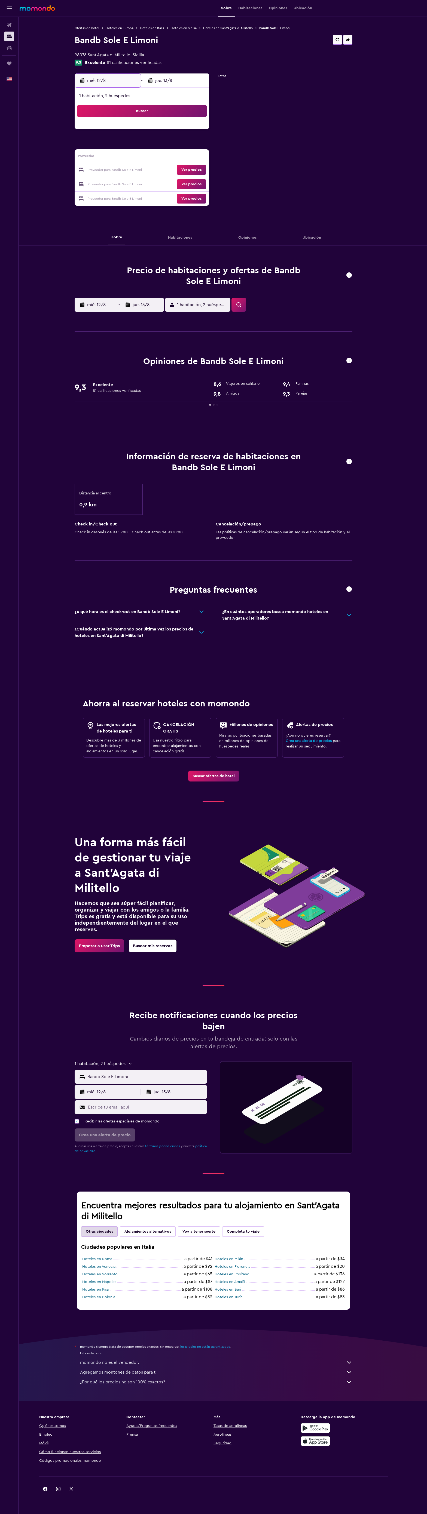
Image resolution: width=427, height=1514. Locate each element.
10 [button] (126, 157)
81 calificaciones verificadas (143, 62)
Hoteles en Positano (241, 1274)
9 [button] (204, 144)
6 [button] (165, 144)
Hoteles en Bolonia (108, 1297)
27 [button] (165, 183)
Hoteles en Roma (107, 1259)
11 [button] (139, 157)
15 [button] (192, 157)
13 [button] (165, 157)
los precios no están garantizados (214, 1346)
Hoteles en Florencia (242, 1267)
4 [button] (139, 144)
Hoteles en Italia (162, 28)
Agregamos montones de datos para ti (226, 1372)
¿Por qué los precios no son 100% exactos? (226, 1382)
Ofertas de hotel (96, 28)
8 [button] (191, 144)
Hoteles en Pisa (105, 1289)
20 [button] (165, 170)
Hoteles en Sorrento (109, 1274)
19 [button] (152, 170)
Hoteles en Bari (237, 1289)
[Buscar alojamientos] (9, 36)
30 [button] (204, 183)
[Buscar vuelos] (9, 25)
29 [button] (191, 183)
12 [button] (152, 157)
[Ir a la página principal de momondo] (37, 8)
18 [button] (139, 170)
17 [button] (126, 170)
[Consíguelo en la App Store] (334, 1441)
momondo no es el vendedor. (226, 1362)
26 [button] (152, 183)
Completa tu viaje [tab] (252, 1231)
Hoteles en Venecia (108, 1267)
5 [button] (152, 144)
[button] (9, 8)
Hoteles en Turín (238, 1297)
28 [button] (178, 183)
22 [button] (191, 170)
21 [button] (178, 170)
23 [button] (204, 170)
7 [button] (178, 144)
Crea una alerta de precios (318, 741)
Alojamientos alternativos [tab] (157, 1231)
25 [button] (139, 183)
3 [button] (126, 144)
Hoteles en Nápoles (109, 1282)
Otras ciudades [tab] (109, 1231)
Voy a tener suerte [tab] (208, 1231)
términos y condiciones (172, 1146)
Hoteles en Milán (238, 1259)
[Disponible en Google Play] (334, 1428)
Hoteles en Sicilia (193, 28)
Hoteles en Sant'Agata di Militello (237, 28)
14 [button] (178, 157)
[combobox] (155, 1077)
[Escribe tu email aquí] (155, 1107)
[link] (222, 776)
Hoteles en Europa (129, 28)
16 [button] (205, 157)
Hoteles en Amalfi (239, 1282)
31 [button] (126, 196)
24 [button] (126, 183)
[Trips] (9, 63)
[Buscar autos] (9, 47)
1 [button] (191, 131)
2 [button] (204, 131)
